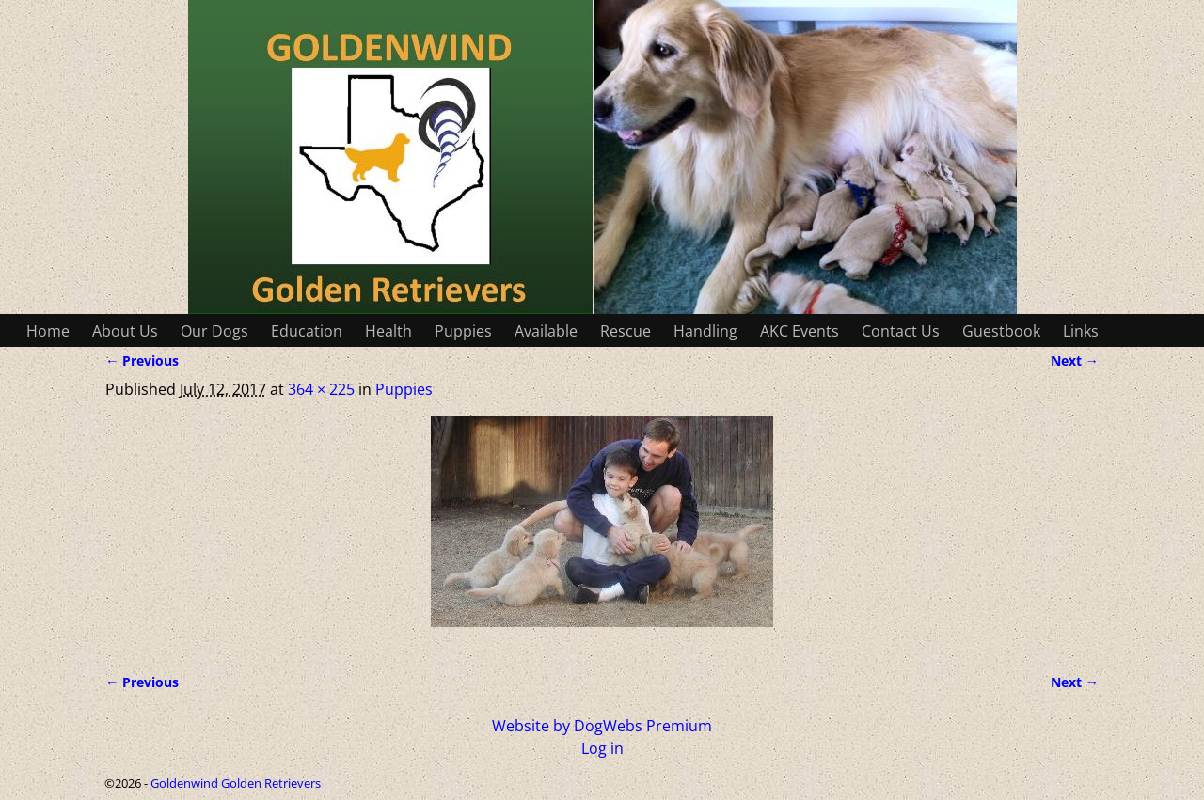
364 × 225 (321, 389)
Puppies (463, 331)
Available (546, 331)
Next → (1075, 360)
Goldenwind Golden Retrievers (235, 783)
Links (1081, 331)
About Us (125, 331)
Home (48, 331)
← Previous (142, 360)
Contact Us (901, 331)
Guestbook (1001, 331)
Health (388, 331)
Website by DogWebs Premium (602, 725)
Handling (705, 331)
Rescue (625, 331)
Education (306, 331)
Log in (602, 748)
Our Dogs (214, 331)
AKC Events (799, 331)
